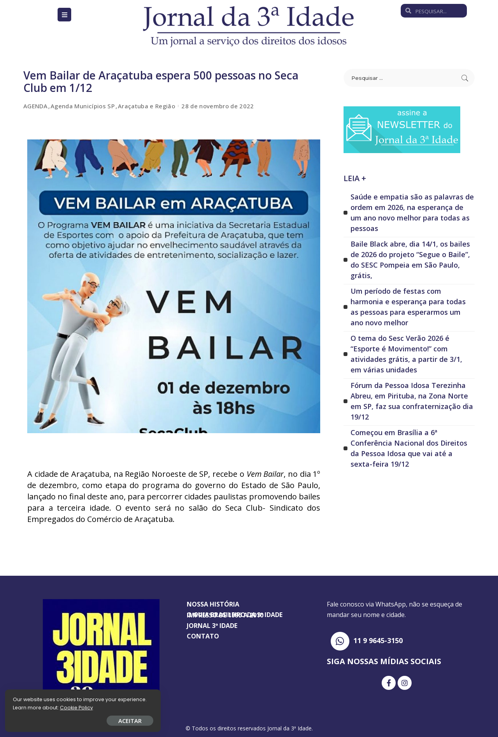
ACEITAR (91, 720)
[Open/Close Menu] (64, 14)
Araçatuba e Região (146, 106)
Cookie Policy (30, 707)
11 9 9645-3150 (378, 640)
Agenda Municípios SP (83, 106)
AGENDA (35, 106)
